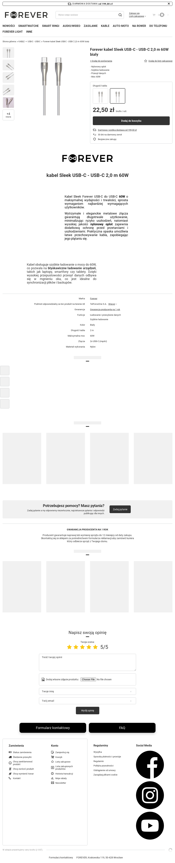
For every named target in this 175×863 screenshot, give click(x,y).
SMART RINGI (50, 26)
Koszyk (58, 757)
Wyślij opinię (87, 710)
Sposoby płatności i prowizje (107, 756)
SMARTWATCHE (28, 26)
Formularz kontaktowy (53, 728)
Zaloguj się (134, 13)
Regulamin (98, 761)
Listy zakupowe (136, 16)
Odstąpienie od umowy (104, 770)
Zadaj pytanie (120, 509)
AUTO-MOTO (121, 26)
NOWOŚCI (9, 26)
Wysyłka (97, 752)
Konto (54, 745)
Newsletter (60, 783)
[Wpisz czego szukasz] (90, 15)
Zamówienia (16, 745)
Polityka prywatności (103, 765)
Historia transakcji (64, 773)
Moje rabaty (61, 778)
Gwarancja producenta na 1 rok (105, 309)
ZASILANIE (91, 26)
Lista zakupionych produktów (64, 767)
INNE (29, 31)
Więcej (111, 304)
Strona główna (9, 41)
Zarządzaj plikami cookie (105, 774)
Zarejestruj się (62, 752)
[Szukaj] (120, 15)
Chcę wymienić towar (23, 773)
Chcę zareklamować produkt (23, 763)
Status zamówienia (22, 752)
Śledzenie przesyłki (22, 757)
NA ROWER (139, 26)
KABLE (105, 26)
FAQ (122, 728)
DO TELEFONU (158, 26)
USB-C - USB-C (34, 41)
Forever (93, 298)
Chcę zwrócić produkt (23, 769)
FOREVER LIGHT (13, 31)
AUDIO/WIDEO (71, 26)
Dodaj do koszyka (131, 120)
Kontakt (17, 778)
